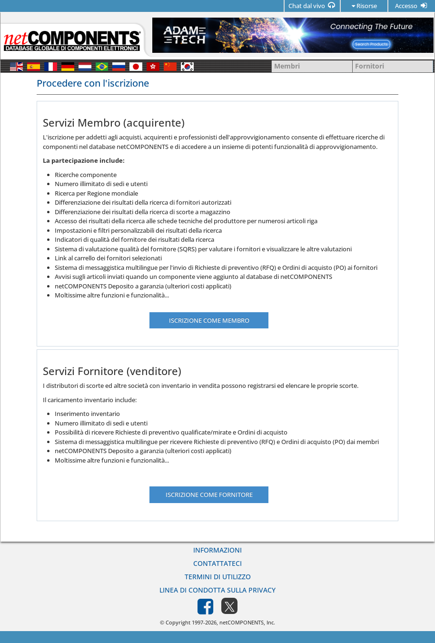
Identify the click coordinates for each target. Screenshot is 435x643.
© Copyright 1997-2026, (189, 622)
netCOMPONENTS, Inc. (247, 622)
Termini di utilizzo (218, 576)
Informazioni (217, 549)
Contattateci (217, 563)
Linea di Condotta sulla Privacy (217, 589)
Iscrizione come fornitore (209, 494)
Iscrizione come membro (209, 320)
